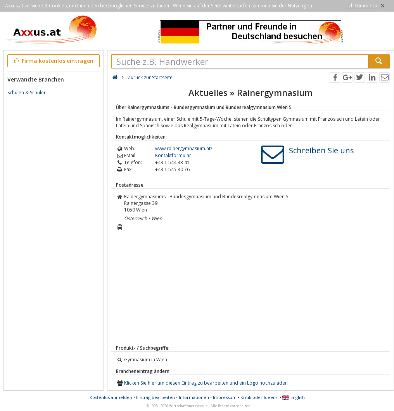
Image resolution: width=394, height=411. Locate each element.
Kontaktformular (173, 155)
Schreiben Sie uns (321, 150)
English (293, 397)
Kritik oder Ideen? (258, 397)
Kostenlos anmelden (111, 397)
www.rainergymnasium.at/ (183, 148)
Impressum (225, 397)
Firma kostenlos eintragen (52, 60)
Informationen (194, 397)
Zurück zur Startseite (150, 77)
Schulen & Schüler (26, 92)
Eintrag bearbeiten (155, 397)
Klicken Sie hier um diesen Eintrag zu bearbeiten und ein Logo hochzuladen (206, 383)
